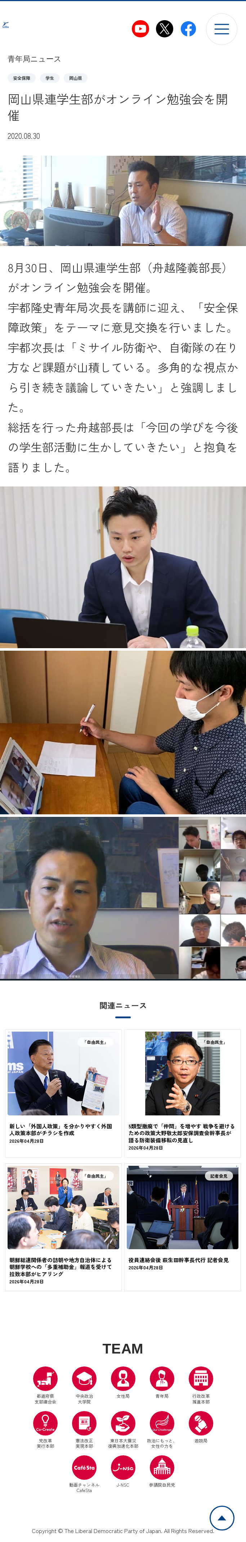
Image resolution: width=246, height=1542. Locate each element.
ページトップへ (233, 1510)
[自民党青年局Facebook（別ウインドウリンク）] (188, 28)
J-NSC (123, 1473)
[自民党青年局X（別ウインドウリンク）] (164, 28)
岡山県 (75, 78)
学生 (49, 78)
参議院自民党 (162, 1473)
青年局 (162, 1384)
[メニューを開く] (221, 29)
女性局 (123, 1384)
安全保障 (21, 78)
